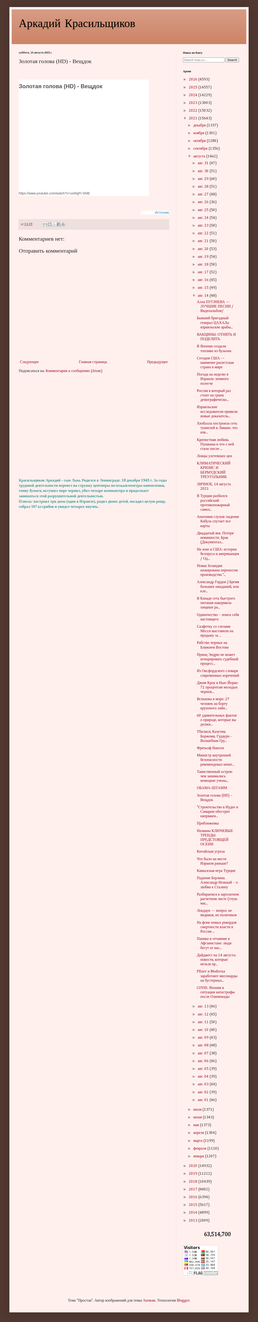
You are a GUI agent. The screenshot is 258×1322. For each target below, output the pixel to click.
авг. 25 (203, 210)
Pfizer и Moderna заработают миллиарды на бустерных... (217, 976)
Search (232, 60)
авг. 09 (203, 1038)
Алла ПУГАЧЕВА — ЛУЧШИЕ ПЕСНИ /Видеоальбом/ (215, 306)
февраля (200, 1149)
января (199, 1156)
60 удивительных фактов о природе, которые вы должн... (217, 720)
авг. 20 (203, 249)
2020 (193, 1166)
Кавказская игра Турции (216, 871)
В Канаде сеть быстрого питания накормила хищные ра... (216, 603)
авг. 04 (203, 1077)
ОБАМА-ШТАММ (212, 788)
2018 (193, 1182)
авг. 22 (203, 233)
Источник (162, 212)
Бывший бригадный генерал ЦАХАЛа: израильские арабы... (215, 322)
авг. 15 (203, 288)
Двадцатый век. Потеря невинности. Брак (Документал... (215, 538)
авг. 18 (203, 264)
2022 (193, 111)
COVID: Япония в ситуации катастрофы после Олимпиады (216, 992)
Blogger (183, 1301)
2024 (193, 95)
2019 (193, 1174)
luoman (150, 1301)
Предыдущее (157, 362)
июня (198, 1117)
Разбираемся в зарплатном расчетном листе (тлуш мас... (218, 899)
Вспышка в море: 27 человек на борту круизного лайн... (213, 703)
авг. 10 (203, 1030)
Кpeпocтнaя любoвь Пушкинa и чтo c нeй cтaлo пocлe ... (215, 444)
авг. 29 (203, 179)
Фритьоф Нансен (210, 748)
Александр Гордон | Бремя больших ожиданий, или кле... (218, 586)
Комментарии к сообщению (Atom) (74, 371)
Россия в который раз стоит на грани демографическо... (214, 395)
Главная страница (93, 362)
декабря (200, 125)
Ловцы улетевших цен (214, 456)
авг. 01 (203, 1100)
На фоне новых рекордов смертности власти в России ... (216, 927)
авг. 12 (203, 1014)
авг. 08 (203, 1045)
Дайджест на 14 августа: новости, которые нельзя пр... (216, 960)
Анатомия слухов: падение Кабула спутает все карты (218, 521)
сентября (201, 149)
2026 (193, 79)
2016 (193, 1197)
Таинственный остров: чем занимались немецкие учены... (215, 776)
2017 (193, 1189)
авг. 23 (203, 226)
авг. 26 (203, 202)
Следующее (29, 362)
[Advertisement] (94, 426)
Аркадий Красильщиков (77, 22)
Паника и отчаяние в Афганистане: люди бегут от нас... (214, 943)
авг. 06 (203, 1061)
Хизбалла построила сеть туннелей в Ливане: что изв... (217, 428)
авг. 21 (203, 241)
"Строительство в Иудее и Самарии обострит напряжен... (217, 811)
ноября (199, 133)
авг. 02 (203, 1092)
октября (200, 141)
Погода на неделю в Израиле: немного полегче (213, 379)
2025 (193, 87)
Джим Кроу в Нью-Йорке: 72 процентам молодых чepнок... (217, 687)
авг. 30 (203, 171)
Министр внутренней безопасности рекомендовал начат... (215, 760)
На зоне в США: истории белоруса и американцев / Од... (218, 554)
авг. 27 (203, 194)
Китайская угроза (211, 852)
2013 (193, 1221)
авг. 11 (203, 1022)
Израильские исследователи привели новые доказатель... (217, 411)
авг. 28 (203, 187)
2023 (193, 103)
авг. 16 (203, 280)
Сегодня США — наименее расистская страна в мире (215, 363)
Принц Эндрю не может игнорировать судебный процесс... (217, 659)
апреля (199, 1133)
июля (197, 1110)
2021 (193, 118)
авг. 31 (203, 163)
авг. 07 (203, 1053)
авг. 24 (203, 218)
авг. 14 (203, 296)
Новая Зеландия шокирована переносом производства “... (217, 570)
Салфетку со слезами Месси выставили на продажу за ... (215, 631)
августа (199, 156)
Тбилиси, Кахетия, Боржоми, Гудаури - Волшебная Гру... (214, 736)
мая (196, 1125)
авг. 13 (203, 1006)
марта (198, 1141)
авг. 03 (203, 1084)
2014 (193, 1213)
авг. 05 (203, 1069)
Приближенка (208, 823)
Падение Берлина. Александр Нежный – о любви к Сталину (217, 882)
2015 (193, 1205)
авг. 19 (203, 257)
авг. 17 (203, 272)
